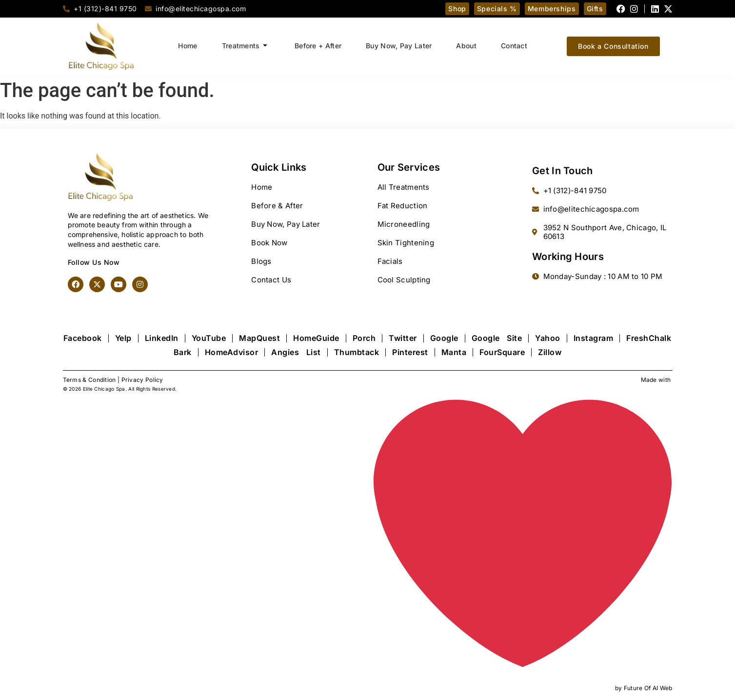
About (467, 45)
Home (187, 45)
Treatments (244, 45)
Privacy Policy (142, 379)
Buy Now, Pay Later (399, 45)
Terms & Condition (89, 379)
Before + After (318, 45)
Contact (514, 45)
